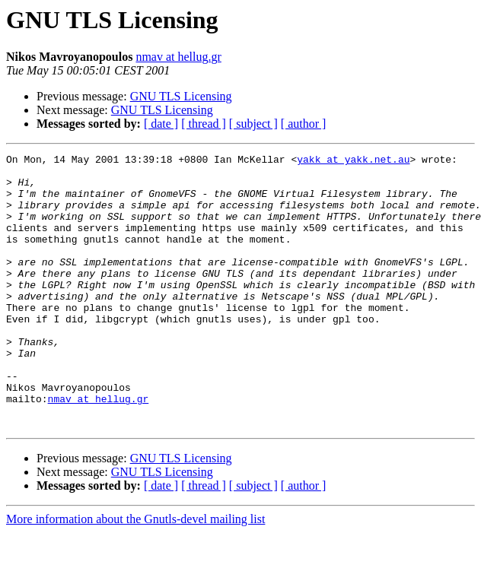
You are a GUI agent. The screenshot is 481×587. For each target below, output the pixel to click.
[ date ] (161, 123)
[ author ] (304, 123)
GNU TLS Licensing (181, 96)
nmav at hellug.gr (178, 56)
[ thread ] (203, 123)
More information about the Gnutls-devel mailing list (135, 573)
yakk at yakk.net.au (353, 161)
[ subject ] (253, 123)
